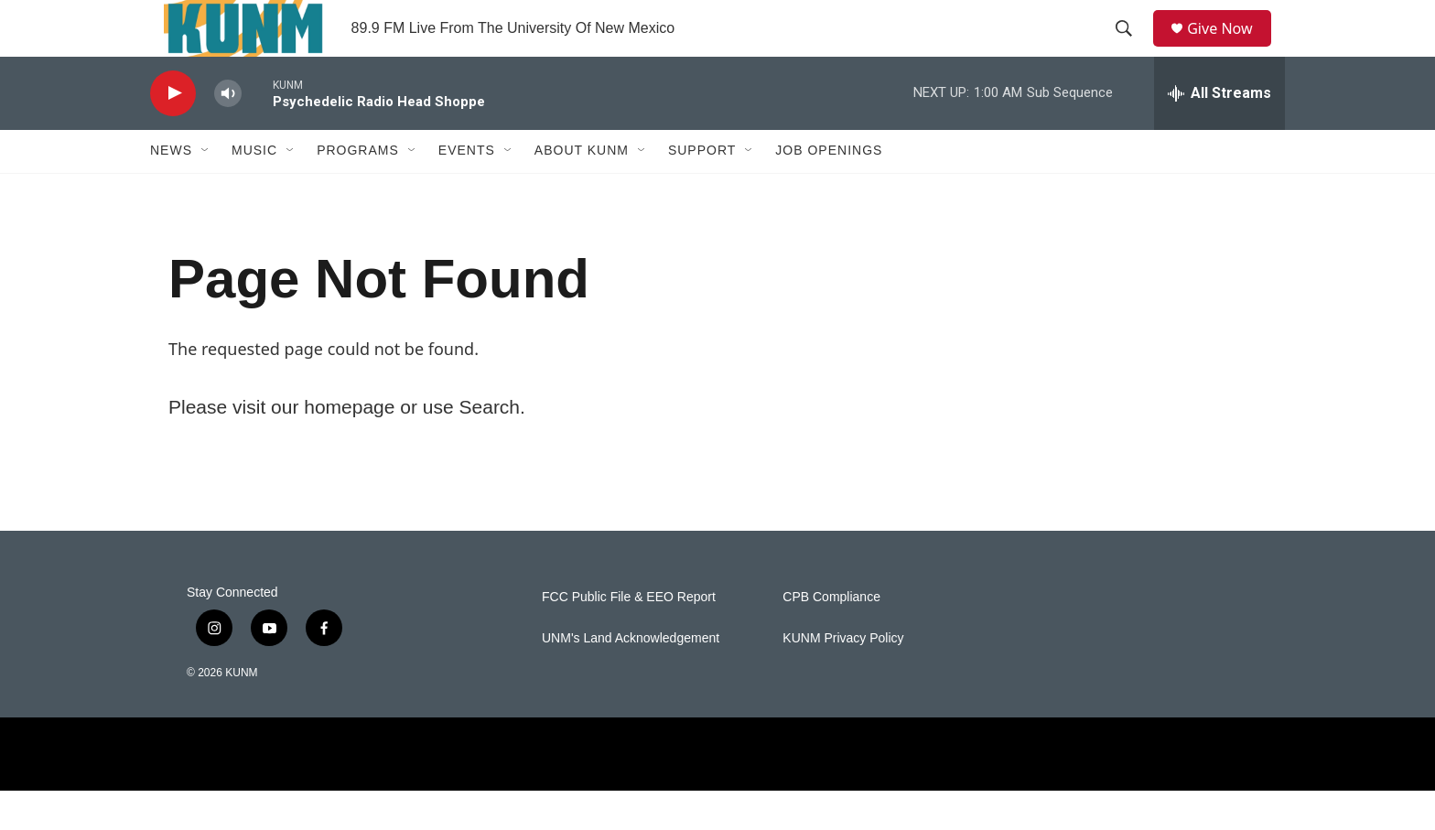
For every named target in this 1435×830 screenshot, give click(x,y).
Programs (358, 190)
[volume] (227, 133)
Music (254, 190)
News (171, 190)
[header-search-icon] (1130, 48)
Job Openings (828, 190)
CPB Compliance (831, 636)
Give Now (1230, 48)
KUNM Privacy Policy (842, 677)
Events (466, 190)
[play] (173, 133)
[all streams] (1219, 132)
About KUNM (581, 190)
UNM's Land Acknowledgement (630, 677)
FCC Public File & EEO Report (629, 636)
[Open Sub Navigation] (206, 190)
